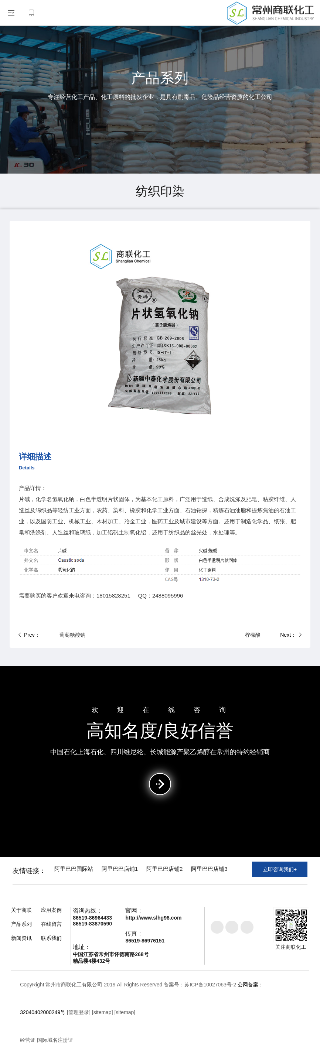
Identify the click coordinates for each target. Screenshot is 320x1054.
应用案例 (51, 910)
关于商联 (21, 910)
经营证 (27, 1040)
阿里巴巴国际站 (78, 871)
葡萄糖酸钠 (57, 635)
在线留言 (51, 924)
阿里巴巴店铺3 (231, 871)
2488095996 (167, 595)
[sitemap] (102, 1012)
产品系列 (21, 924)
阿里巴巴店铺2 (180, 871)
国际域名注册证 (55, 1040)
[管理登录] (79, 1012)
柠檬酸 (268, 635)
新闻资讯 (21, 938)
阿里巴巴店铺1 (130, 871)
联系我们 (51, 938)
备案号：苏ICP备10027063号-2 (200, 985)
